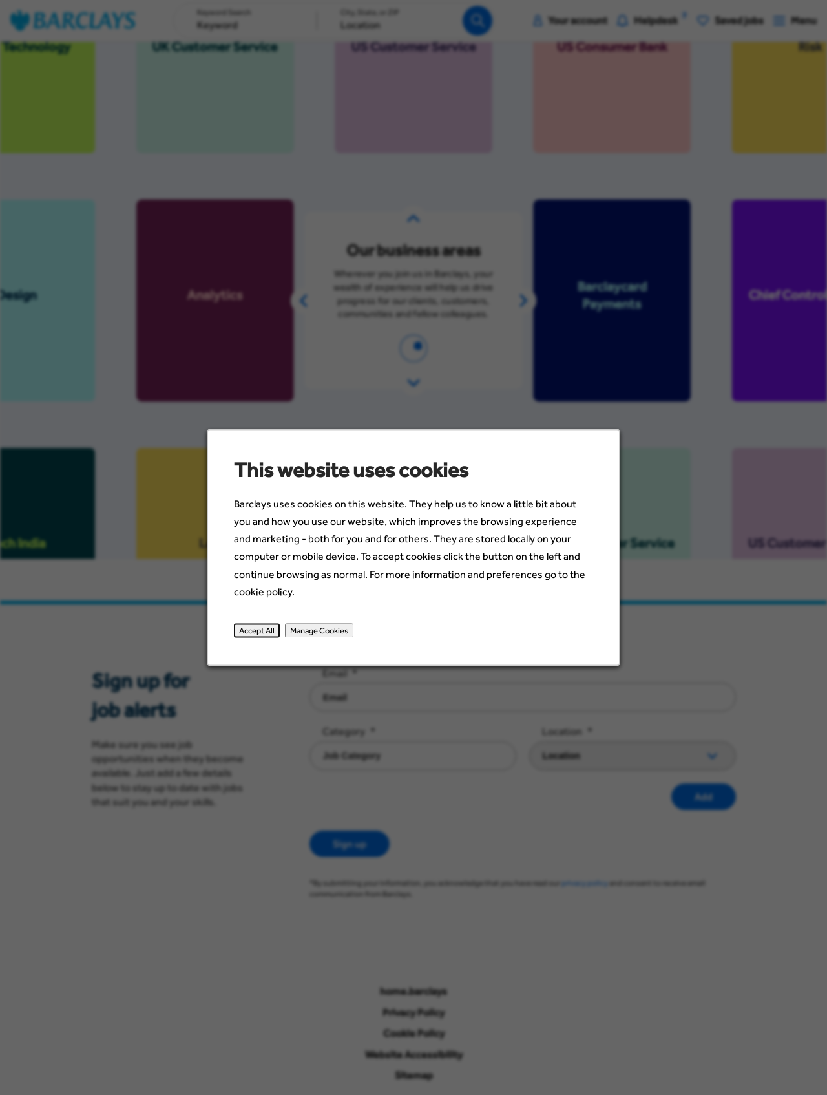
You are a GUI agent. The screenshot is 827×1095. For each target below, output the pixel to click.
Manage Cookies (324, 638)
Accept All (265, 638)
